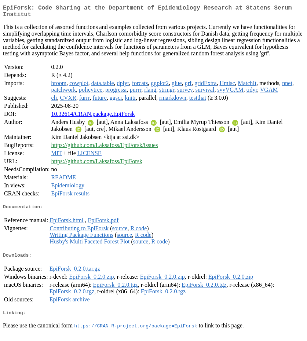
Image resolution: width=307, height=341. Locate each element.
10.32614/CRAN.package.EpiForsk (93, 117)
